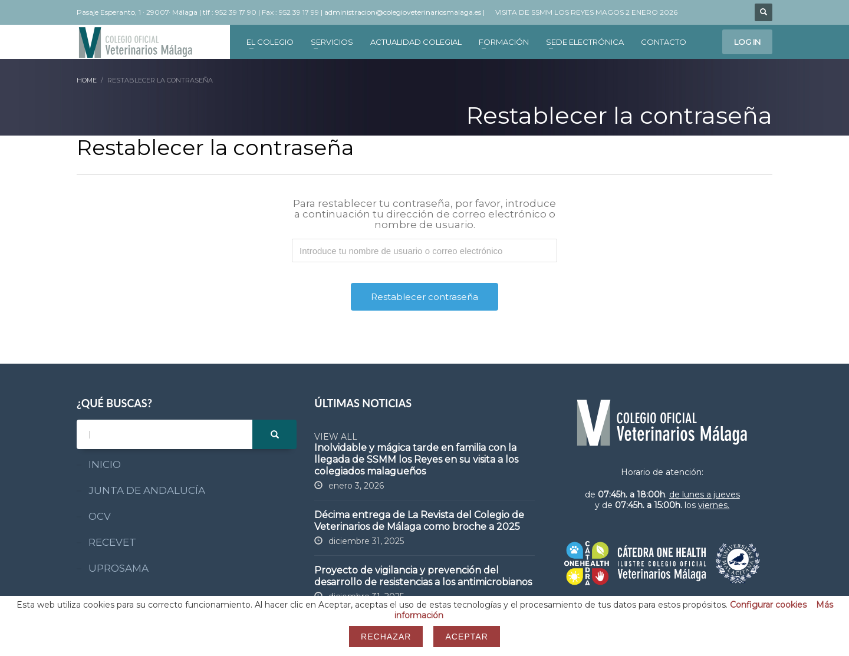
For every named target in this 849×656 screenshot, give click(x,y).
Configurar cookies (768, 604)
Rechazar (386, 636)
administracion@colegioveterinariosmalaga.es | (405, 12)
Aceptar (466, 636)
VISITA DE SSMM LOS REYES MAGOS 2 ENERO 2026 (586, 12)
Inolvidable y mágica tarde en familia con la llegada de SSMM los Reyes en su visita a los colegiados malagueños (416, 459)
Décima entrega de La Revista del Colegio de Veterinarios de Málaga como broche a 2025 (419, 520)
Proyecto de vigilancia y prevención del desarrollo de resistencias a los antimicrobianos (423, 576)
